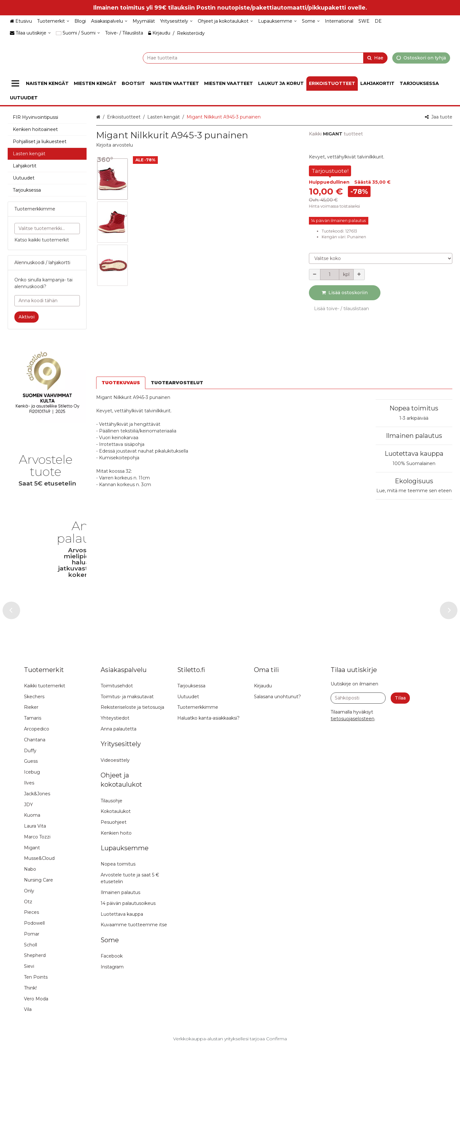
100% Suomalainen (414, 409)
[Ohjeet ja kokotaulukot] (225, 21)
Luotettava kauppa (414, 399)
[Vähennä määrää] (314, 274)
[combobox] (249, 57)
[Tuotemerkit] (53, 21)
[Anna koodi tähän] (47, 300)
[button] (114, 145)
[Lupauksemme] (277, 21)
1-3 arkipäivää (413, 363)
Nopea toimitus (413, 354)
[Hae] (375, 57)
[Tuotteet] (15, 83)
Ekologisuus (414, 426)
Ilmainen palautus (414, 381)
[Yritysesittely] (176, 21)
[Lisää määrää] (359, 274)
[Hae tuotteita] (249, 57)
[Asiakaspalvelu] (109, 21)
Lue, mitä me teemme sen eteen (414, 436)
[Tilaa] (400, 789)
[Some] (310, 21)
